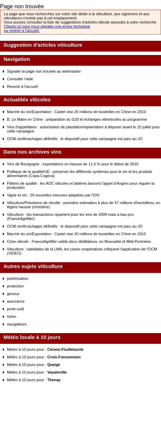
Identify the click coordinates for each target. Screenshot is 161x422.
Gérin (11, 316)
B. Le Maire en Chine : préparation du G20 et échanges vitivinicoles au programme (77, 119)
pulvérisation (17, 278)
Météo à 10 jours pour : (45, 349)
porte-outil (15, 309)
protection (15, 286)
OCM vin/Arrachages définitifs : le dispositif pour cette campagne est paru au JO (75, 139)
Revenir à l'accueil (22, 86)
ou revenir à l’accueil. (22, 30)
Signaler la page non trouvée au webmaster (44, 71)
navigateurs (17, 324)
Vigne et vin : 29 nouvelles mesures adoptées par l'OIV (53, 195)
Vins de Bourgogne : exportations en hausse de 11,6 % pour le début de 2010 (72, 164)
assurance (16, 301)
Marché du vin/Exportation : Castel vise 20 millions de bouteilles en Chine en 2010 (76, 112)
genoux (13, 294)
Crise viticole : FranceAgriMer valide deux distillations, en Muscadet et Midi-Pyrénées (79, 241)
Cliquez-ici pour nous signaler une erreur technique (47, 26)
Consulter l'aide (20, 79)
